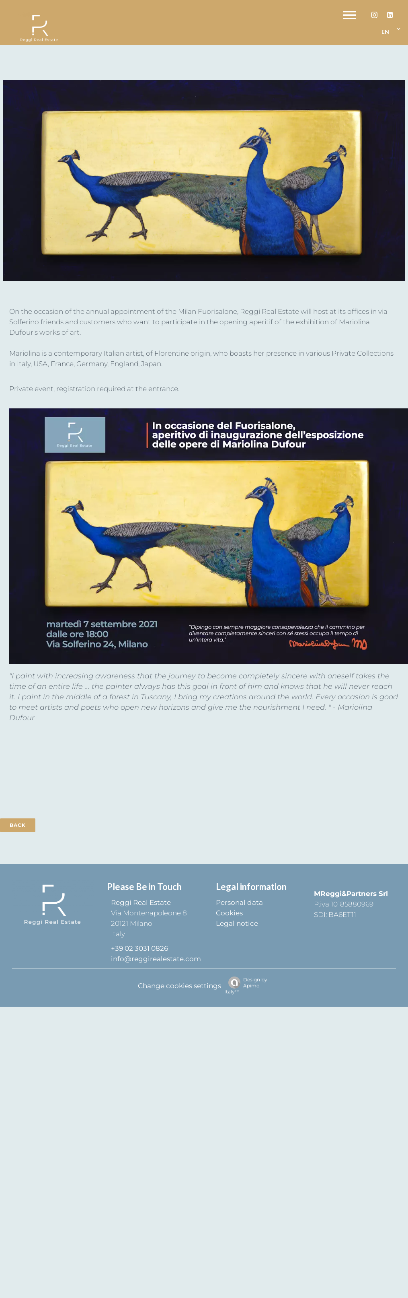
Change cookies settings (179, 986)
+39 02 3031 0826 (139, 948)
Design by (245, 986)
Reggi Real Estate (141, 902)
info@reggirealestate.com (156, 959)
